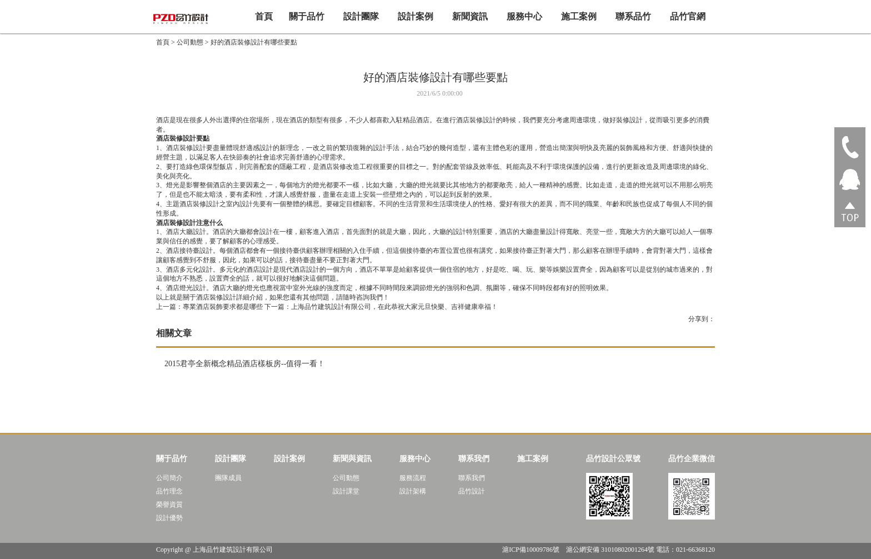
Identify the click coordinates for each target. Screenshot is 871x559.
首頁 (264, 16)
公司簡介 (169, 478)
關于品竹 (306, 16)
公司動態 (190, 42)
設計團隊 (361, 16)
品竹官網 (687, 16)
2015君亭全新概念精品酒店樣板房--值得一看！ (244, 364)
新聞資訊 (470, 16)
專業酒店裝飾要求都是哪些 (209, 307)
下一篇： (381, 307)
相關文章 (174, 333)
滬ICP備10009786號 (531, 549)
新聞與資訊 (352, 459)
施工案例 (579, 16)
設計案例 (415, 16)
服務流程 (412, 478)
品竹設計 (471, 491)
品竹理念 (169, 491)
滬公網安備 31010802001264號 (610, 549)
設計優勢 (169, 518)
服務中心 (524, 16)
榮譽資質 (169, 504)
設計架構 (412, 491)
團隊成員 (228, 478)
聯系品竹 (633, 16)
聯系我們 (473, 459)
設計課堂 (346, 491)
